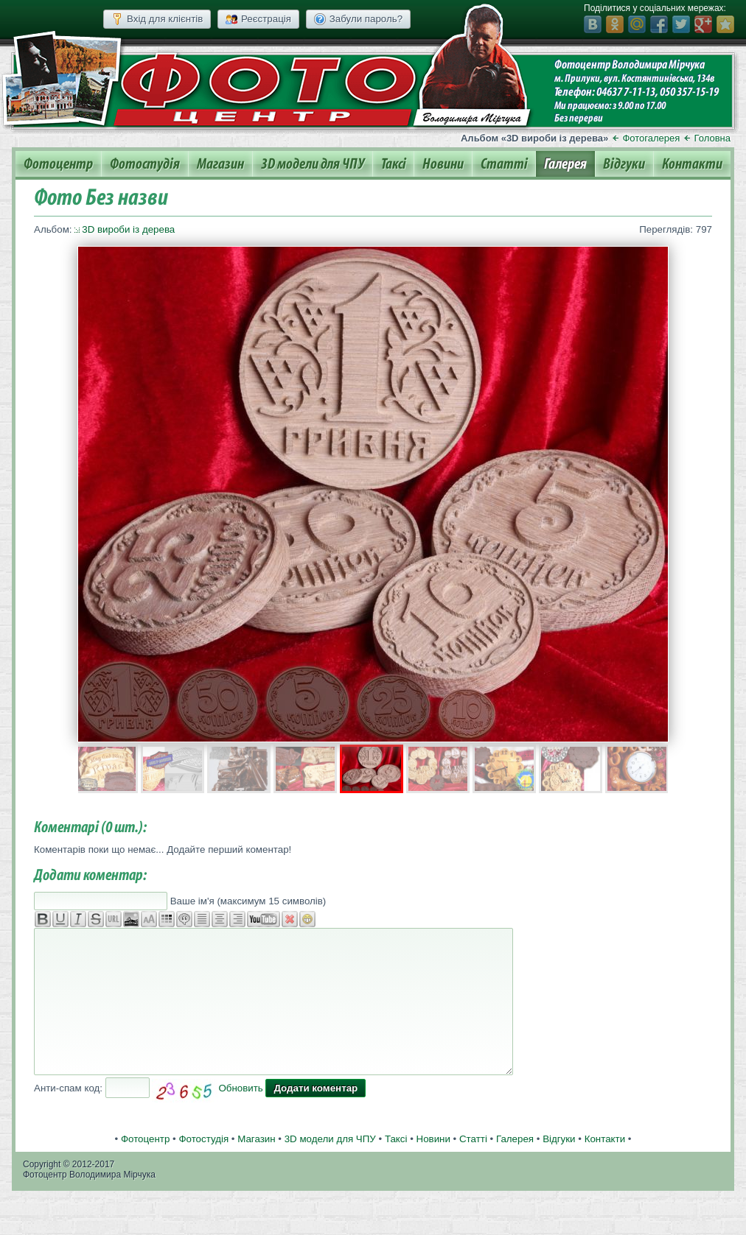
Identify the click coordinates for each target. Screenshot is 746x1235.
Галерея (565, 164)
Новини (443, 164)
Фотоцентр (58, 164)
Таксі (393, 164)
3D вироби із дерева (128, 229)
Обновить (240, 1088)
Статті (504, 164)
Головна (712, 138)
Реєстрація (258, 19)
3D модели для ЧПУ (312, 164)
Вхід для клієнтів (157, 19)
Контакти (692, 164)
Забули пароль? (358, 19)
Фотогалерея (651, 138)
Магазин (220, 164)
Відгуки (624, 164)
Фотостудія (145, 164)
